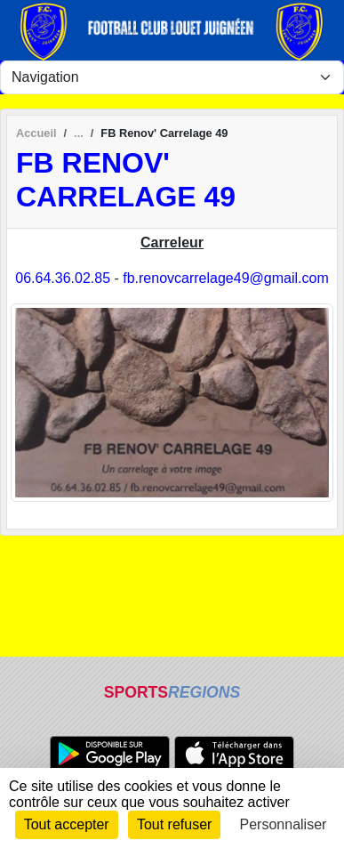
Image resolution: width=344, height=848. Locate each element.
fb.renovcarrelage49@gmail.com (225, 278)
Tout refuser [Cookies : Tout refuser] (174, 824)
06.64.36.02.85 (62, 278)
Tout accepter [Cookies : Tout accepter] (66, 824)
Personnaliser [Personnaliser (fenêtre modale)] (283, 824)
